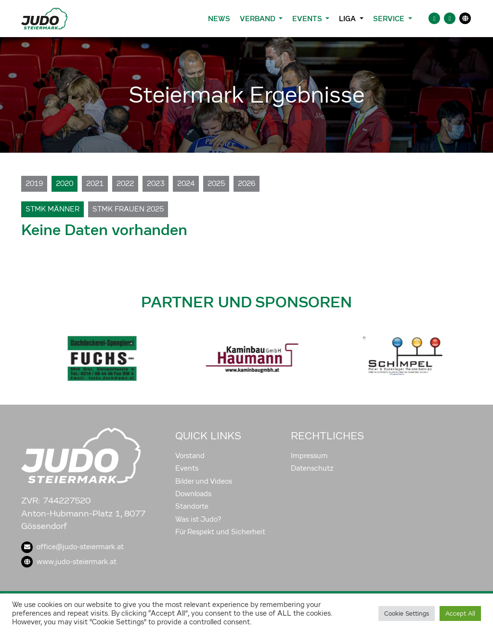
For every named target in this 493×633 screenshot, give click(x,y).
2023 (155, 183)
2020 (64, 183)
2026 (246, 183)
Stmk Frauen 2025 (128, 209)
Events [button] (308, 18)
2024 (186, 183)
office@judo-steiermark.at (72, 546)
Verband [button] (258, 18)
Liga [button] (348, 18)
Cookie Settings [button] (406, 613)
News (219, 18)
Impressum (309, 455)
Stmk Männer (52, 209)
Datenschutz (312, 468)
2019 (34, 183)
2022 (125, 183)
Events (186, 468)
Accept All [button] (460, 613)
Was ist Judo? (198, 519)
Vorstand (190, 455)
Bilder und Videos (203, 481)
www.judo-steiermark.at (69, 561)
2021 (95, 183)
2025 (216, 183)
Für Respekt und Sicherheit (220, 532)
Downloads (193, 493)
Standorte (191, 506)
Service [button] (389, 18)
